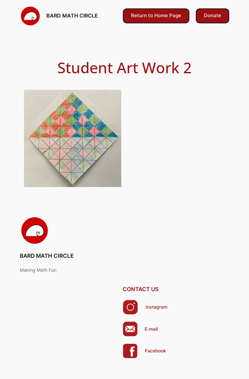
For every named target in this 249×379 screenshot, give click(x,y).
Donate (212, 15)
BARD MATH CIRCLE (72, 15)
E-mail (151, 329)
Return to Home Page (156, 15)
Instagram (156, 307)
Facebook (155, 350)
